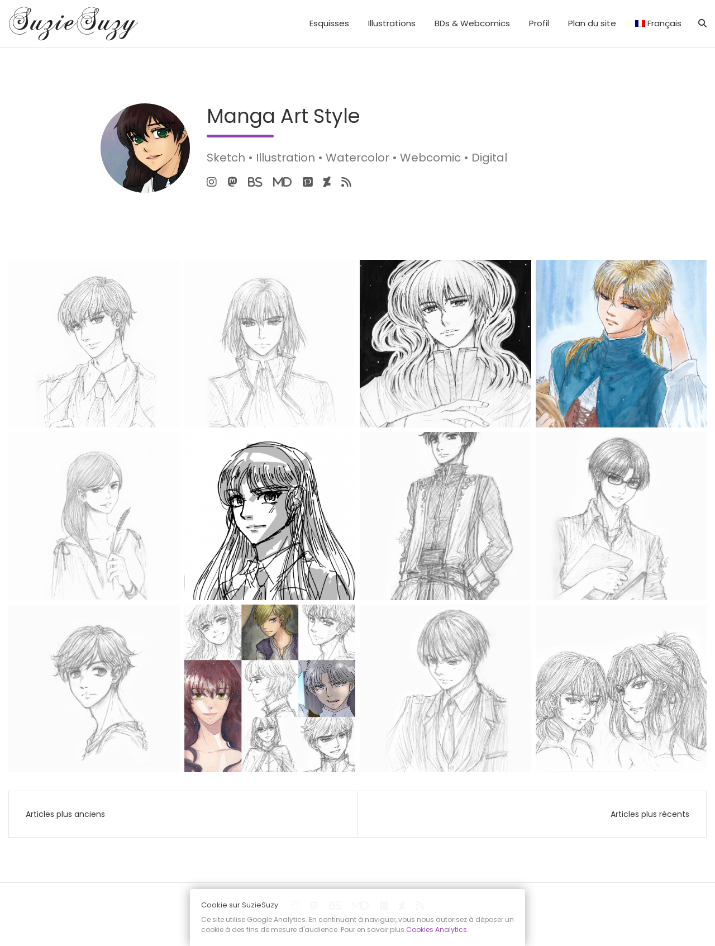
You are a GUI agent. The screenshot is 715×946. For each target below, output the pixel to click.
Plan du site (592, 23)
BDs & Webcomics (472, 23)
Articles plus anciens (65, 814)
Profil (539, 23)
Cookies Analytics (436, 929)
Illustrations (392, 23)
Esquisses (329, 23)
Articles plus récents (650, 814)
